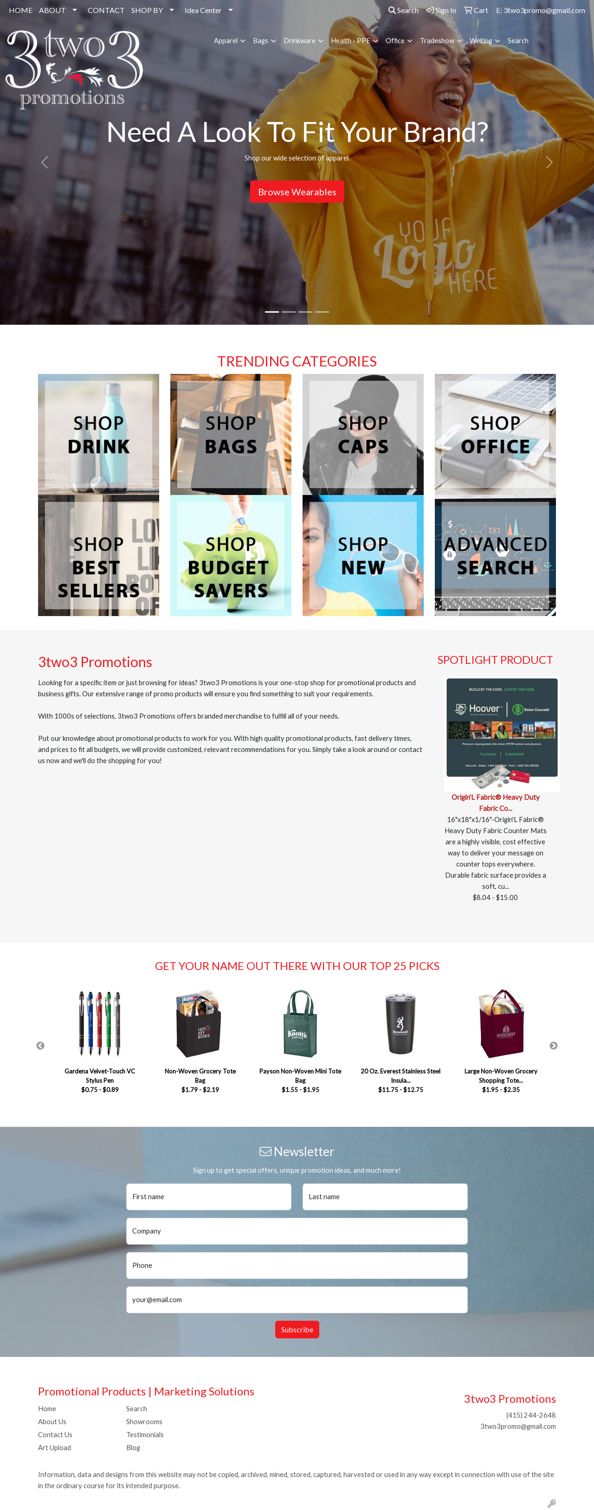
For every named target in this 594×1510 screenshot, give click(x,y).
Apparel (226, 41)
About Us (52, 1422)
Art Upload (54, 1448)
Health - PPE (350, 41)
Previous (40, 1046)
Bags (260, 41)
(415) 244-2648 (531, 1415)
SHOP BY (147, 10)
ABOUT (52, 10)
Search (403, 10)
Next (553, 1046)
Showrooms (144, 1422)
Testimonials (145, 1435)
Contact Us (55, 1435)
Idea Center (203, 10)
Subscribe (297, 1329)
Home (47, 1409)
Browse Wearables (297, 191)
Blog (133, 1448)
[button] (44, 162)
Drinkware (300, 41)
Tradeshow (437, 41)
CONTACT (106, 10)
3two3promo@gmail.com (518, 1426)
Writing (481, 41)
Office (395, 41)
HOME (20, 10)
